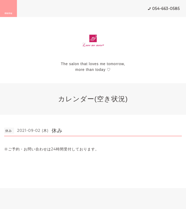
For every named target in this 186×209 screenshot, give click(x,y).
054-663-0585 (166, 8)
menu (8, 8)
